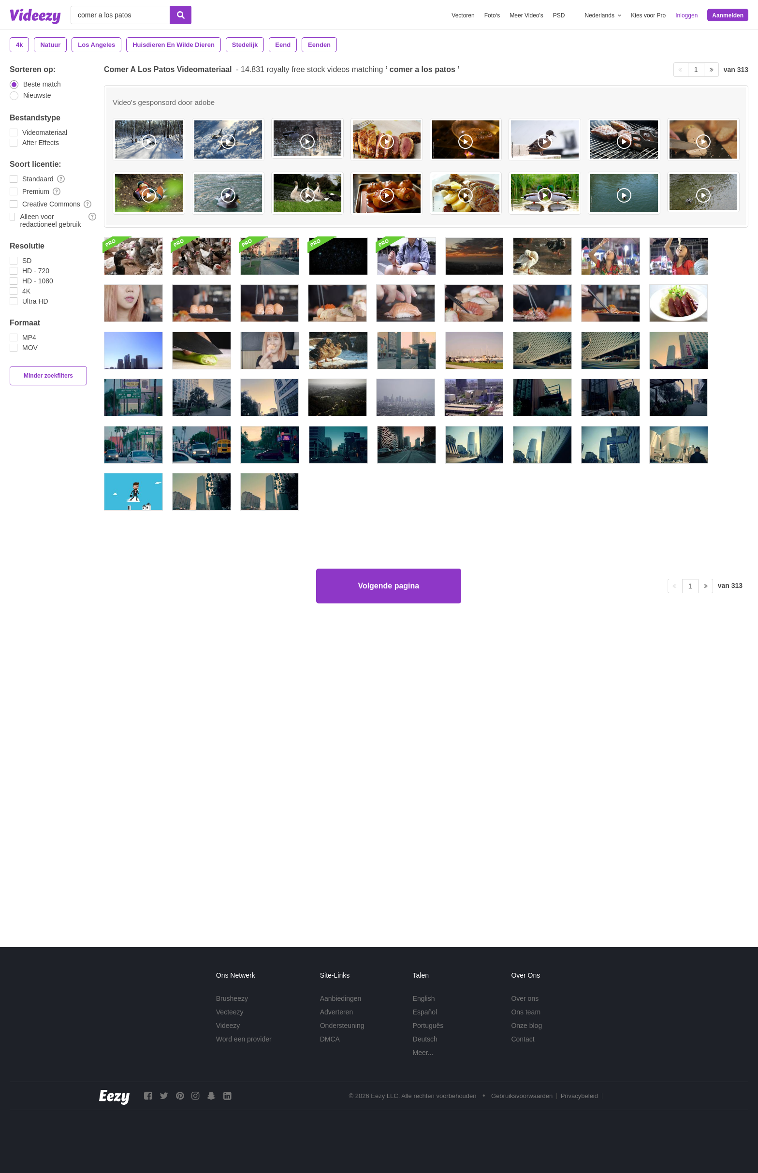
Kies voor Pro (648, 15)
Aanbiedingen (341, 998)
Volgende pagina (388, 891)
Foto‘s (492, 15)
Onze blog (526, 1025)
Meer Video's (526, 15)
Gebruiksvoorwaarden (522, 1096)
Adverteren (336, 1012)
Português (428, 1025)
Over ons (525, 998)
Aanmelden (727, 15)
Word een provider (244, 1039)
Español (425, 1012)
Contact (522, 1039)
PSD (559, 15)
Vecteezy (230, 1012)
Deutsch (425, 1039)
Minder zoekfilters (48, 375)
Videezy (228, 1025)
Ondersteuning (342, 1025)
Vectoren (463, 15)
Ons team (525, 1012)
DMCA (330, 1039)
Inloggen (686, 15)
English (424, 998)
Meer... (423, 1052)
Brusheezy (232, 998)
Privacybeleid (579, 1096)
